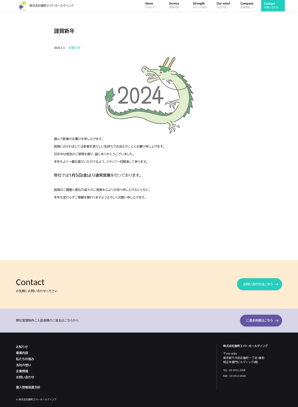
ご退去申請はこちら (259, 320)
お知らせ (22, 347)
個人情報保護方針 (28, 387)
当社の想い (23, 365)
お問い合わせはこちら (258, 284)
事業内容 (22, 353)
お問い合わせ (25, 377)
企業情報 (22, 371)
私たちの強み (25, 359)
